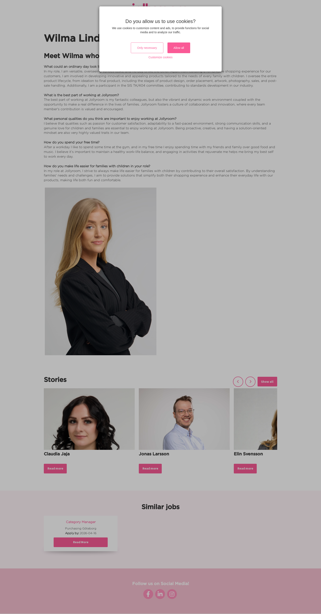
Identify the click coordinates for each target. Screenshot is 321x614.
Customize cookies (160, 57)
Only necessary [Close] (147, 47)
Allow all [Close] (179, 47)
